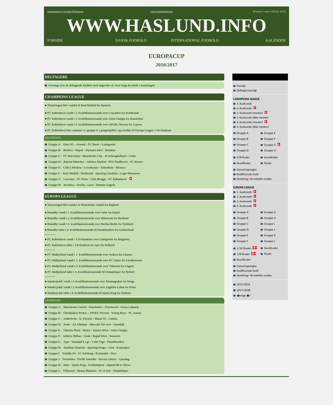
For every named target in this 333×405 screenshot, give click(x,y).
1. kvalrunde (242, 103)
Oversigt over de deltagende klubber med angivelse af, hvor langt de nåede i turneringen (100, 85)
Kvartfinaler (242, 163)
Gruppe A (240, 133)
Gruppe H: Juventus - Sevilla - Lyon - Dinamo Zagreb (80, 185)
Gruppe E (268, 133)
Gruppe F (268, 138)
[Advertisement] (166, 389)
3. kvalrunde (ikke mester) (250, 117)
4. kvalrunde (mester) (248, 122)
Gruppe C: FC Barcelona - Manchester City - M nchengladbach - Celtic (90, 156)
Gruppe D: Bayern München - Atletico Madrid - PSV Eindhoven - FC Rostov (94, 161)
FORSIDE (55, 40)
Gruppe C (240, 144)
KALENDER (276, 40)
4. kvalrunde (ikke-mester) (251, 126)
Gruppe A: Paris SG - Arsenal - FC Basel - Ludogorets (80, 144)
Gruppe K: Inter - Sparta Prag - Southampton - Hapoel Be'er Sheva (87, 365)
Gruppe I (268, 223)
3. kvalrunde (242, 201)
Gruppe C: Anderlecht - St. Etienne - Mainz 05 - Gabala (81, 318)
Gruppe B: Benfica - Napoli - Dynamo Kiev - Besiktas (80, 150)
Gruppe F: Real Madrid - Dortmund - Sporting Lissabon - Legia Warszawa (92, 173)
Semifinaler (269, 157)
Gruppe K (268, 235)
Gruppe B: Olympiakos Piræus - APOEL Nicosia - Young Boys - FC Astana (93, 313)
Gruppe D (241, 150)
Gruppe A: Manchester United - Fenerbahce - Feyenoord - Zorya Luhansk (92, 307)
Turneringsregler (245, 169)
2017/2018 (241, 290)
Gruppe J (268, 229)
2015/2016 (241, 284)
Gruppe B (240, 138)
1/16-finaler (242, 248)
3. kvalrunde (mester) (248, 113)
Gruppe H (268, 150)
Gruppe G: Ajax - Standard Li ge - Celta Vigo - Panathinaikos (84, 341)
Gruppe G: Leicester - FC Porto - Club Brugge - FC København (88, 179)
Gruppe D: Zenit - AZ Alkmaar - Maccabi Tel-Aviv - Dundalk (84, 324)
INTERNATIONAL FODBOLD (195, 40)
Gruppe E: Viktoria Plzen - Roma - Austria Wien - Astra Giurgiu (86, 330)
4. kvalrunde (242, 206)
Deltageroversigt (245, 90)
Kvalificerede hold (245, 174)
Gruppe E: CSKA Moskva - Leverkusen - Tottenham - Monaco (85, 167)
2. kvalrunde (242, 108)
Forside (239, 85)
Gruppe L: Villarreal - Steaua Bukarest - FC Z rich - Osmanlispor (86, 370)
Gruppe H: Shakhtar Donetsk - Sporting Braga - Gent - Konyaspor (87, 347)
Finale (266, 163)
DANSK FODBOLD (131, 40)
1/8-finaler (241, 157)
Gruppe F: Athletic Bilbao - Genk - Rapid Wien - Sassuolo (82, 336)
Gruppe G (268, 144)
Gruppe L (268, 241)
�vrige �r (241, 295)
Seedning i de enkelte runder (252, 179)
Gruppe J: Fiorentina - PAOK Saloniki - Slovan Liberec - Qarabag (87, 359)
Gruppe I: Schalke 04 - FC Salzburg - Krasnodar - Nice (80, 353)
